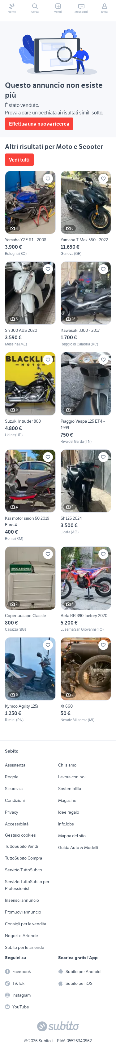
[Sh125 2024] (86, 495)
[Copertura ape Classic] (30, 589)
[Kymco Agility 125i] (30, 680)
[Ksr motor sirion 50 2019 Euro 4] (30, 495)
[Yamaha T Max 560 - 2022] (86, 213)
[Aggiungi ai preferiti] (48, 179)
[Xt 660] (86, 680)
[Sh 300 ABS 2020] (30, 304)
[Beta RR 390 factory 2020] (86, 589)
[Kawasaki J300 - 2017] (86, 304)
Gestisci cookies (20, 835)
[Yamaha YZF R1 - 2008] (30, 213)
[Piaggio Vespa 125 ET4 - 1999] (86, 398)
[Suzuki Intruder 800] (30, 398)
